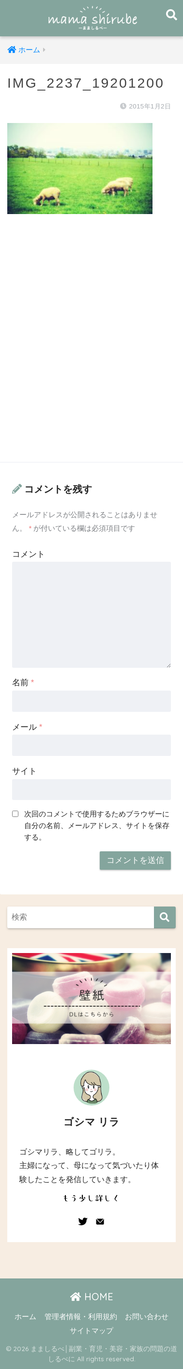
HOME (91, 1297)
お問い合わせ (146, 1317)
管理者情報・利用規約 (81, 1317)
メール (27, 727)
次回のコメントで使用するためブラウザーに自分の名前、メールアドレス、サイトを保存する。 (96, 825)
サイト (24, 771)
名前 (23, 682)
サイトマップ (91, 1331)
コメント (28, 554)
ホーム (25, 1317)
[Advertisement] (91, 347)
